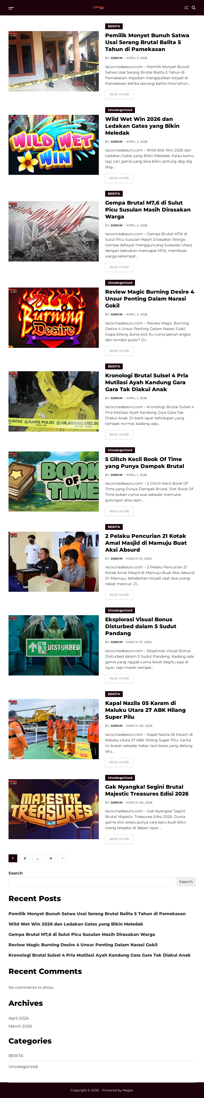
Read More (119, 94)
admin (116, 58)
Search (15, 873)
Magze (127, 1090)
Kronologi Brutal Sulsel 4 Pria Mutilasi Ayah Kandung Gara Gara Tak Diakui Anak (146, 382)
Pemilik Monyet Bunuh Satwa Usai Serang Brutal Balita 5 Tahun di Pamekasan (147, 42)
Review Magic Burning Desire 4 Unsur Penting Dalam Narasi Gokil (149, 299)
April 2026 (18, 1018)
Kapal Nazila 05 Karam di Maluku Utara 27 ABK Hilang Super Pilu (145, 710)
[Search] (194, 8)
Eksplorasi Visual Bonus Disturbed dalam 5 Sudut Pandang (140, 626)
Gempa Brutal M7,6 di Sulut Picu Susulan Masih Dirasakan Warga (148, 210)
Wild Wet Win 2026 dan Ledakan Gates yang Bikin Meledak (142, 126)
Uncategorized (120, 110)
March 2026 (20, 1026)
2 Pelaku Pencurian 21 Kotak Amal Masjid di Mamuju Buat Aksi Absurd (146, 543)
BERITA (114, 26)
